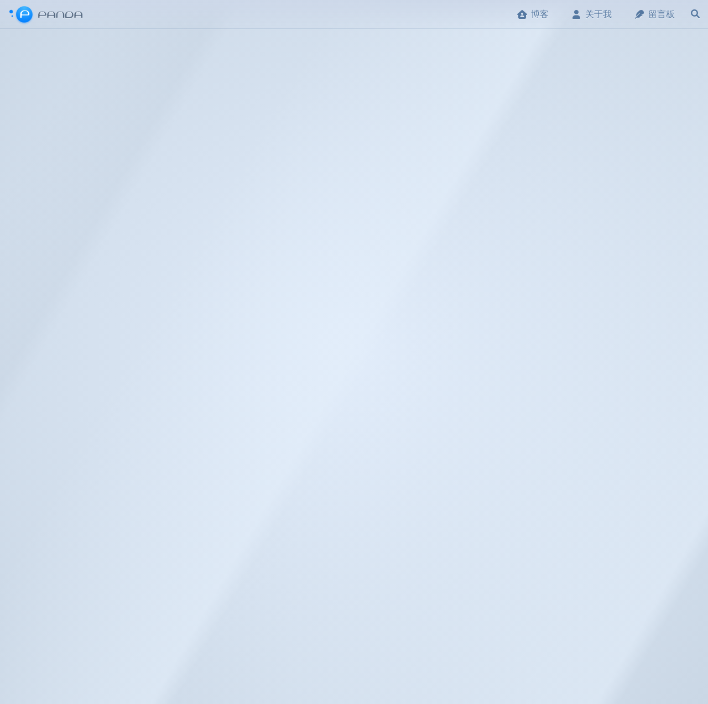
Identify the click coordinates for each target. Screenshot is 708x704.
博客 (533, 14)
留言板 (654, 14)
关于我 (591, 14)
